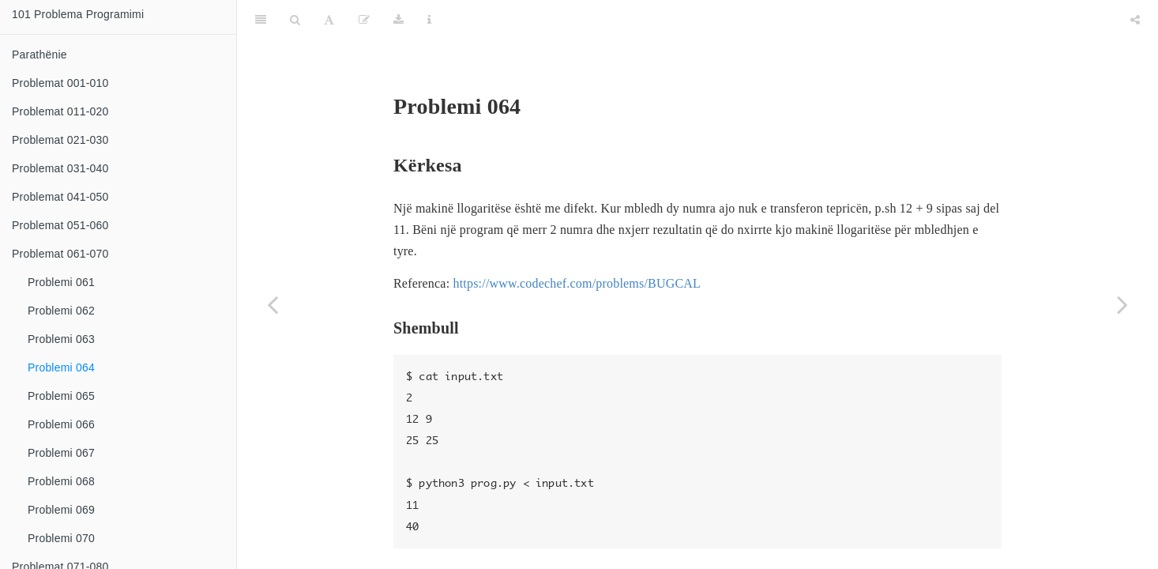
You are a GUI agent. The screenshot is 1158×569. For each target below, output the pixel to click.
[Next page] (1122, 304)
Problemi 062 (61, 310)
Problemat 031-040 (60, 168)
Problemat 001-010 (60, 83)
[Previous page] (272, 304)
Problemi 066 (61, 424)
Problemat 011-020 (60, 111)
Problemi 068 (61, 481)
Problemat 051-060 (60, 225)
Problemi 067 (61, 453)
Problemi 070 (61, 538)
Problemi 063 (61, 339)
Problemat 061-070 (60, 253)
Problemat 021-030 (60, 140)
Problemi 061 (61, 282)
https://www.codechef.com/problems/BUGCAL (577, 244)
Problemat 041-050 (60, 196)
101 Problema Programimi (78, 14)
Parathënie (39, 54)
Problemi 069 (61, 509)
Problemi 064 (61, 367)
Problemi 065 (61, 396)
